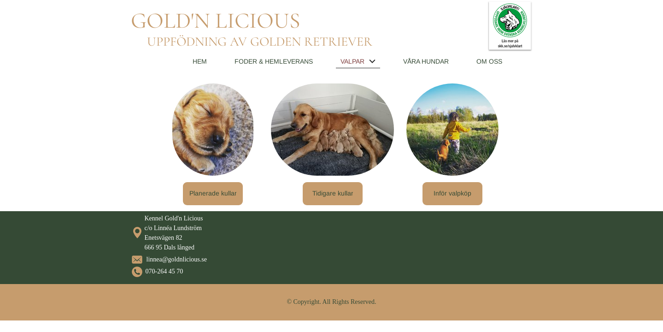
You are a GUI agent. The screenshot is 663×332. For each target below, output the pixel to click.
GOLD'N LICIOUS (215, 20)
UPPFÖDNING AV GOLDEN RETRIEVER (259, 41)
